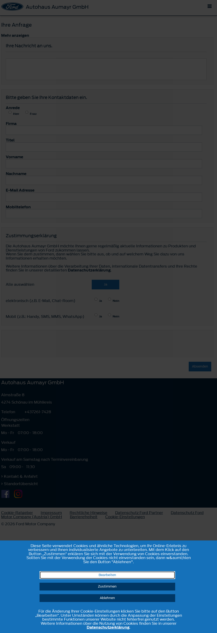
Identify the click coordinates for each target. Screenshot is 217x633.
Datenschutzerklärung (108, 627)
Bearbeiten (107, 575)
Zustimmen (107, 586)
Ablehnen (107, 598)
